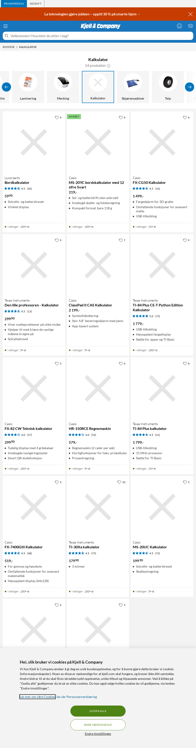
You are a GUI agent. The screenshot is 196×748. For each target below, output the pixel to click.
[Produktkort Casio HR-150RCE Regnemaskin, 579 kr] (98, 388)
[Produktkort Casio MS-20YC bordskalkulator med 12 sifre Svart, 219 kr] (98, 142)
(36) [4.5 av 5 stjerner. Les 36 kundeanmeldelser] (29, 188)
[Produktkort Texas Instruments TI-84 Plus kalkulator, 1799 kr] (162, 388)
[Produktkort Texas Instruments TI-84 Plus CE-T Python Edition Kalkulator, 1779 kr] (162, 265)
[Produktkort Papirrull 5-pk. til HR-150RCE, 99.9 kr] (34, 630)
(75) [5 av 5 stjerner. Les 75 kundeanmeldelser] (157, 316)
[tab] (14, 3)
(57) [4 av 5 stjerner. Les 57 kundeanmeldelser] (29, 435)
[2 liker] (58, 605)
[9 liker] (58, 240)
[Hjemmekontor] (90, 87)
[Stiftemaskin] (125, 87)
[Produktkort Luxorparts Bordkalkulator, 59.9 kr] (34, 142)
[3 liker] (58, 363)
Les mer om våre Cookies (37, 697)
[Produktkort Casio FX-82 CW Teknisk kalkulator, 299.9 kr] (34, 388)
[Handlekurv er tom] (190, 25)
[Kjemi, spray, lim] (160, 87)
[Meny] (5, 26)
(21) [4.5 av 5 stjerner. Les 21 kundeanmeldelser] (157, 435)
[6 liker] (186, 117)
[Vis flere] (189, 87)
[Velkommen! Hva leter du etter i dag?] (101, 36)
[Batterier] (20, 87)
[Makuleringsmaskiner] (55, 87)
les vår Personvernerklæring (77, 697)
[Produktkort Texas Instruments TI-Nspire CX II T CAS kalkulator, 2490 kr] (98, 630)
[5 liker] (186, 482)
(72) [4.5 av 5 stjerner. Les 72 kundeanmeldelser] (157, 553)
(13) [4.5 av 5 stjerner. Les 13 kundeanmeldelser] (29, 311)
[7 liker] (122, 240)
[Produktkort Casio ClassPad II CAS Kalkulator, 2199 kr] (98, 265)
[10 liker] (121, 482)
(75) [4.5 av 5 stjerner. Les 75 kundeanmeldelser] (93, 553)
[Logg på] (179, 25)
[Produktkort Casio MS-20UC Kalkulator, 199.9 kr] (162, 507)
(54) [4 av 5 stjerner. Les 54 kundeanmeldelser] (93, 435)
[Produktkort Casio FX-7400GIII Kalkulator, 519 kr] (34, 507)
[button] (108, 65)
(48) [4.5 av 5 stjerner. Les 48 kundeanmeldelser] (29, 553)
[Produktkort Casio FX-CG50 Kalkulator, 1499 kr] (162, 142)
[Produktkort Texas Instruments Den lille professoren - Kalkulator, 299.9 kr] (34, 265)
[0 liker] (58, 117)
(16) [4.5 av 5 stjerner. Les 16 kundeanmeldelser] (157, 188)
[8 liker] (186, 363)
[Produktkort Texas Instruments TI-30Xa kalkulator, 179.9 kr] (98, 507)
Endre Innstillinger (98, 734)
